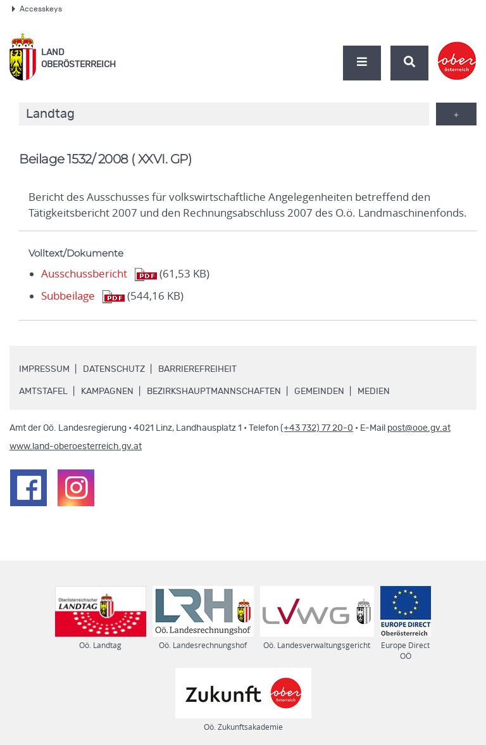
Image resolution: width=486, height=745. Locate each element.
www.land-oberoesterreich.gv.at (75, 446)
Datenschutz (114, 369)
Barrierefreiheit (197, 369)
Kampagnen (107, 391)
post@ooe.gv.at (419, 428)
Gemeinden (319, 391)
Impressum (44, 369)
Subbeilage (68, 296)
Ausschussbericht (84, 274)
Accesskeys (37, 9)
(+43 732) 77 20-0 (316, 428)
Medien (374, 391)
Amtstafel (43, 391)
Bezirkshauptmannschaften (214, 391)
